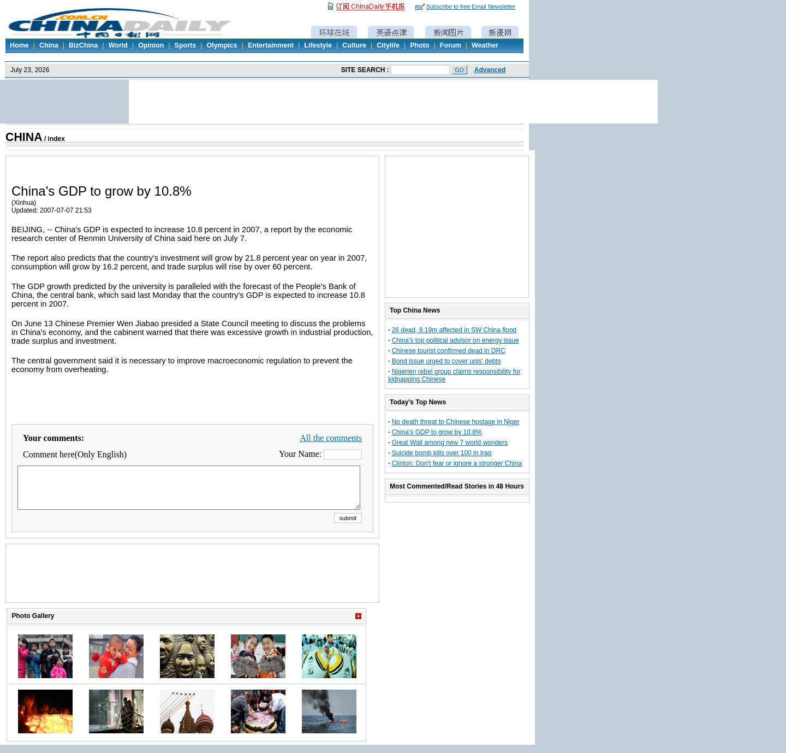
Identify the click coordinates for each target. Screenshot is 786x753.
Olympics (221, 45)
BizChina (83, 45)
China (48, 45)
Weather (485, 45)
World (118, 45)
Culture (354, 45)
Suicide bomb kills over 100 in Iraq (442, 453)
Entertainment (271, 45)
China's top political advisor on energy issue (455, 340)
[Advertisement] (192, 586)
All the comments (331, 438)
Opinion (151, 45)
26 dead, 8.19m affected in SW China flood (454, 330)
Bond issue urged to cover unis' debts (446, 361)
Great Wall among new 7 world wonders (450, 442)
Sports (185, 45)
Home (19, 45)
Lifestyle (318, 45)
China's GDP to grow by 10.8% (437, 432)
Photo (419, 45)
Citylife (388, 45)
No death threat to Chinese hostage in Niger (456, 422)
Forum (450, 45)
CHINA (24, 137)
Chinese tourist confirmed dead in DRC (448, 351)
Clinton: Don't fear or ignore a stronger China (457, 463)
